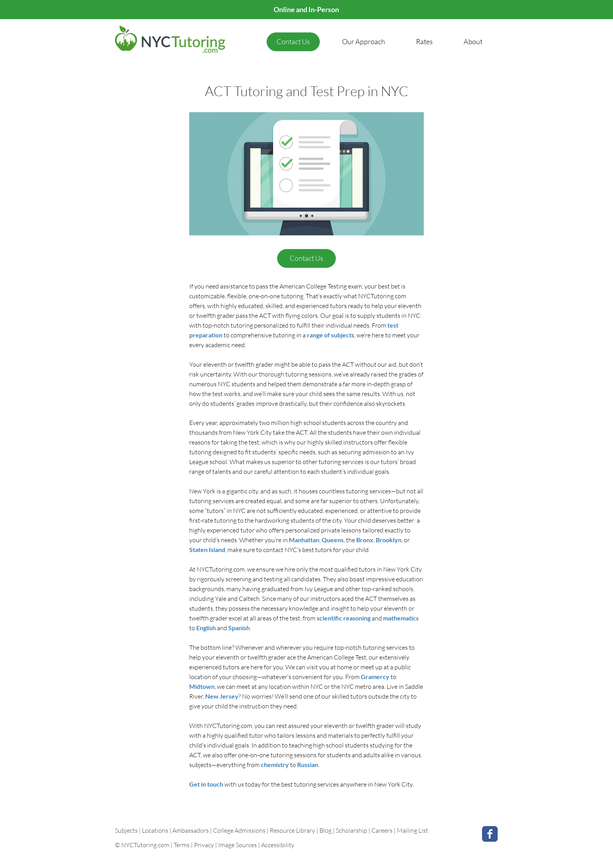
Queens (333, 539)
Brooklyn (388, 539)
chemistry (275, 764)
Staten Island (207, 549)
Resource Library (293, 830)
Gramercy (375, 676)
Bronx (364, 539)
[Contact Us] (293, 41)
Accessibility (277, 845)
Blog (325, 830)
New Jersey (221, 696)
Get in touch (206, 784)
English (206, 627)
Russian (307, 764)
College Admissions (240, 830)
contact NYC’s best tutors (297, 550)
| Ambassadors (189, 830)
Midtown (202, 686)
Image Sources (237, 845)
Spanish (239, 627)
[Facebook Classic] (490, 834)
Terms (182, 845)
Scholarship (351, 830)
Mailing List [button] (412, 830)
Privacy (204, 845)
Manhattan (304, 539)
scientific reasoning (344, 618)
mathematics (401, 618)
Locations (155, 830)
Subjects (127, 830)
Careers (382, 830)
